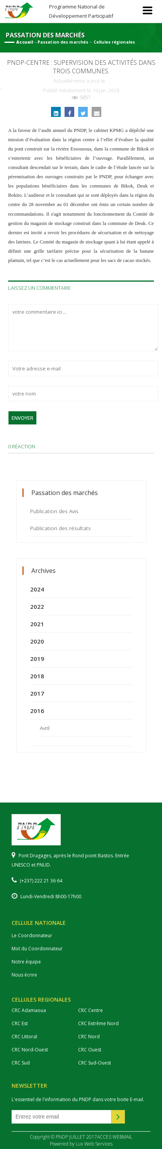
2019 (37, 658)
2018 (37, 676)
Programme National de (81, 11)
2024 (37, 589)
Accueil (24, 42)
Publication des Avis (54, 511)
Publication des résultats (60, 528)
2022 (37, 606)
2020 (37, 641)
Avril (44, 728)
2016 (37, 711)
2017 (37, 693)
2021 (37, 624)
